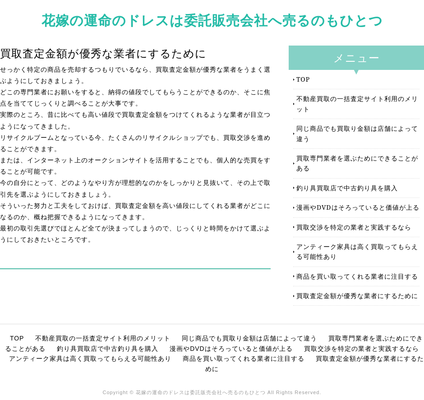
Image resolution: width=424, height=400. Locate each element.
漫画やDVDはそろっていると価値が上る (357, 207)
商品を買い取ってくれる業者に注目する (357, 276)
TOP (303, 79)
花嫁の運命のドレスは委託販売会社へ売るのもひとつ (212, 20)
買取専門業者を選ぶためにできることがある (357, 163)
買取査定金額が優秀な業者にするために (357, 295)
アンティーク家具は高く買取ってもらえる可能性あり (357, 251)
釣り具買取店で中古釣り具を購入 (347, 188)
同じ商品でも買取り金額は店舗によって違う (357, 133)
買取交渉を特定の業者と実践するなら (353, 227)
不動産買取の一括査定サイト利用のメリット (357, 103)
